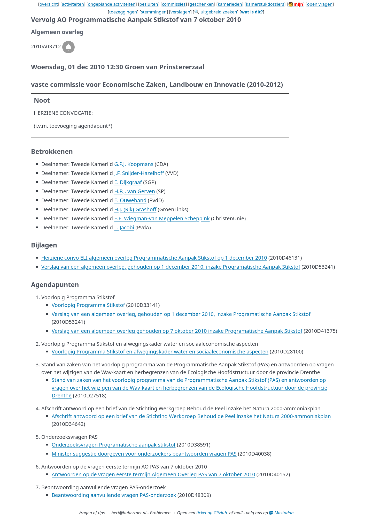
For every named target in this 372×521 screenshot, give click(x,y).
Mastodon (281, 513)
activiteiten (73, 4)
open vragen (319, 4)
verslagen (180, 12)
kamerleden (230, 4)
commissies (173, 4)
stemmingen (154, 12)
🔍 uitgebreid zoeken (215, 12)
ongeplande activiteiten (111, 4)
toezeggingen (123, 12)
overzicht (49, 4)
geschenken (201, 4)
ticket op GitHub (211, 513)
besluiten (149, 4)
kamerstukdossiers (265, 4)
